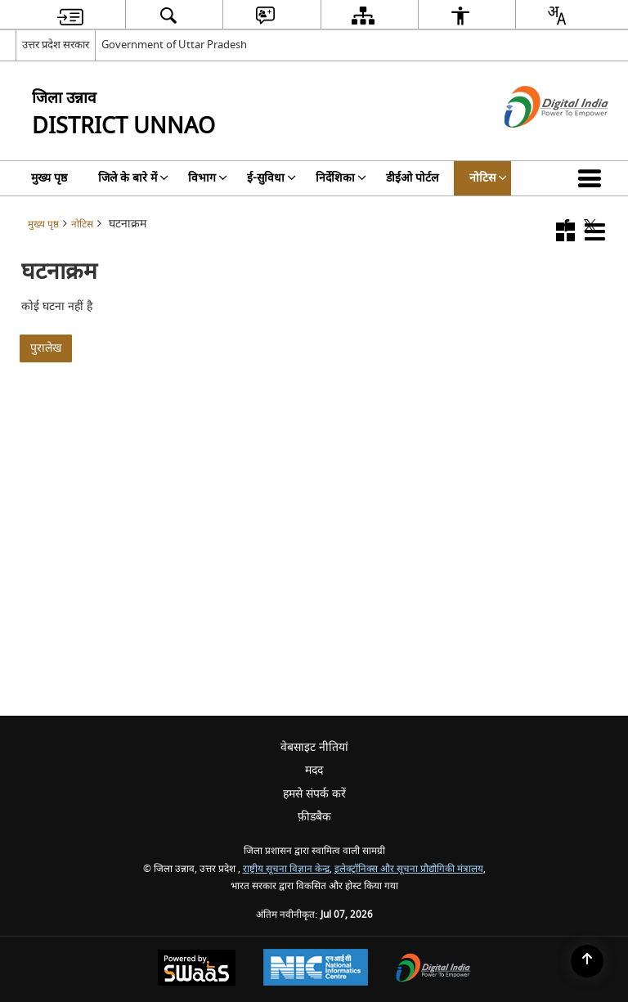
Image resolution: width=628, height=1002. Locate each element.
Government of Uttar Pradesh (174, 44)
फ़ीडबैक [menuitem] (314, 816)
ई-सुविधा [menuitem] (271, 177)
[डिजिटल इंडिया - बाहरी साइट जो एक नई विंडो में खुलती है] (536, 142)
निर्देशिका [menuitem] (341, 177)
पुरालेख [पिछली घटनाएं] (45, 348)
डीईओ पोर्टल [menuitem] (412, 177)
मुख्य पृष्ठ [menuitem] (49, 177)
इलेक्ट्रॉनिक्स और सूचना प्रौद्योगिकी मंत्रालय (408, 869)
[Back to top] (587, 961)
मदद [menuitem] (314, 770)
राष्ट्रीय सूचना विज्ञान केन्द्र (286, 869)
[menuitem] (70, 15)
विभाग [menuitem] (207, 177)
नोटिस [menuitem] (488, 177)
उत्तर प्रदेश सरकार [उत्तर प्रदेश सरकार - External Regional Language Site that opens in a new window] (55, 44)
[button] (592, 178)
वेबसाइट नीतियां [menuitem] (314, 747)
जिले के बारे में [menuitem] (133, 177)
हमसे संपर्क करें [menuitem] (314, 793)
